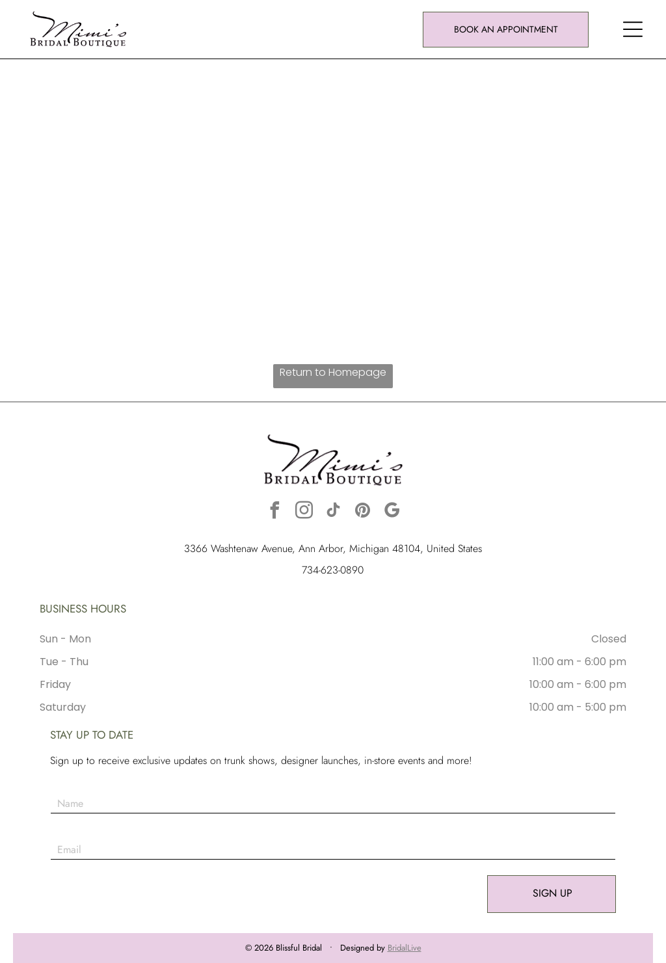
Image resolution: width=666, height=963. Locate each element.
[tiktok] (333, 512)
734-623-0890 (333, 569)
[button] (633, 29)
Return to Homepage (333, 372)
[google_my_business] (392, 512)
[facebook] (274, 512)
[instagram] (304, 512)
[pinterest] (362, 512)
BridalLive (404, 948)
